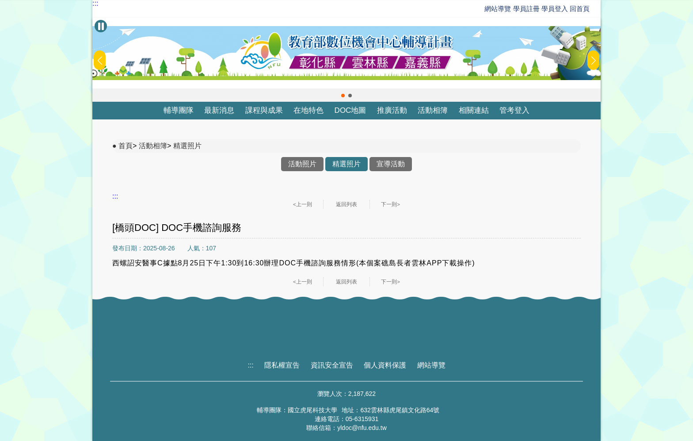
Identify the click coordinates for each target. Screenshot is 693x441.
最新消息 (219, 110)
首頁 (125, 146)
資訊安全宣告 (332, 365)
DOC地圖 (350, 110)
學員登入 (554, 8)
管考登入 (514, 110)
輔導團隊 (179, 110)
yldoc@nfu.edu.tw (362, 427)
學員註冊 (526, 8)
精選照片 (187, 146)
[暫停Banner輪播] (101, 26)
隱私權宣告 (282, 365)
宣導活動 (391, 164)
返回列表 (346, 204)
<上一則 (302, 204)
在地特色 (308, 110)
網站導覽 (497, 8)
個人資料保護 (385, 365)
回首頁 (580, 8)
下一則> (390, 204)
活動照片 (302, 164)
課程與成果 (264, 110)
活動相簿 (433, 110)
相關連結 (474, 110)
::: (95, 3)
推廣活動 (392, 110)
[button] (343, 95)
